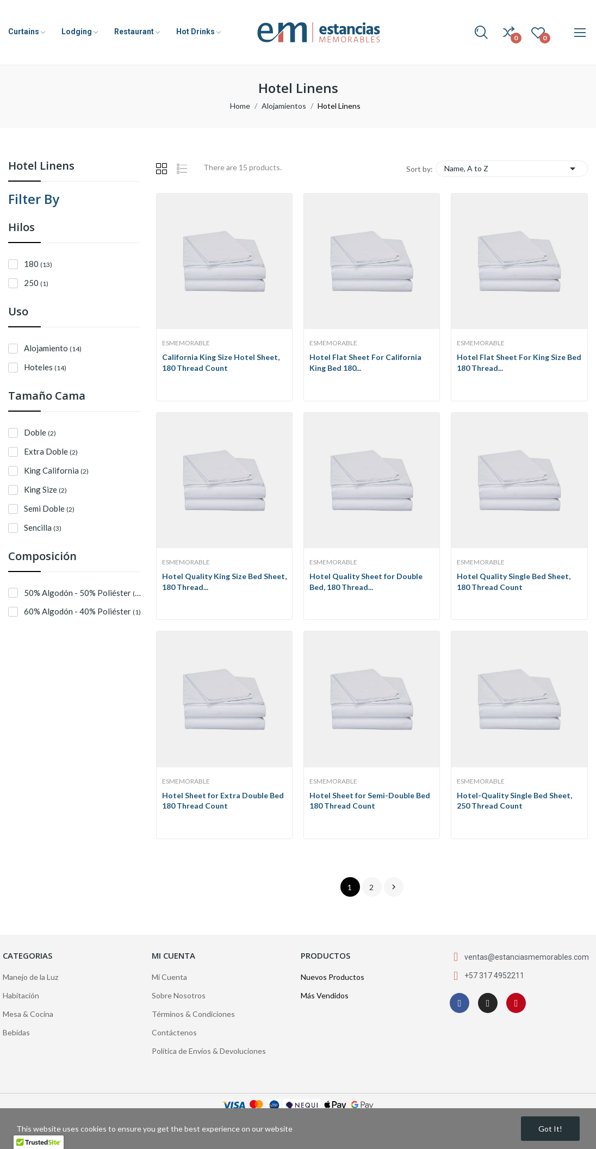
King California (56, 470)
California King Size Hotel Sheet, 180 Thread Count (221, 362)
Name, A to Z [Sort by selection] (511, 168)
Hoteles (45, 367)
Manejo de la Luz (30, 977)
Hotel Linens (41, 166)
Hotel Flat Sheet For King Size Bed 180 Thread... (519, 362)
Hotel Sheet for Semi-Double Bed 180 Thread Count (369, 801)
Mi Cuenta (169, 977)
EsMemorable (186, 343)
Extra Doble (51, 451)
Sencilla (42, 527)
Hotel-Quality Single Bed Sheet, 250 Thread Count (514, 801)
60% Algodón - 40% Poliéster (82, 611)
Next (394, 887)
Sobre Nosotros (179, 995)
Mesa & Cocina (28, 1013)
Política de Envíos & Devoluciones (209, 1050)
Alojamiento (53, 348)
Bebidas (16, 1032)
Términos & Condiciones (193, 1013)
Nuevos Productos (332, 977)
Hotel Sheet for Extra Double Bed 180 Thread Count (223, 801)
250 (36, 283)
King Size (45, 489)
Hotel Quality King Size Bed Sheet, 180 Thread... (224, 582)
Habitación (21, 995)
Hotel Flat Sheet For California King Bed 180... (365, 362)
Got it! (550, 1128)
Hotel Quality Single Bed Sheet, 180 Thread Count (513, 582)
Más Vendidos (325, 995)
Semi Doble (49, 508)
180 (38, 264)
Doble (40, 432)
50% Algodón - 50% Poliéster (84, 593)
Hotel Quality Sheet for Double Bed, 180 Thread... (366, 582)
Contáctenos (174, 1032)
